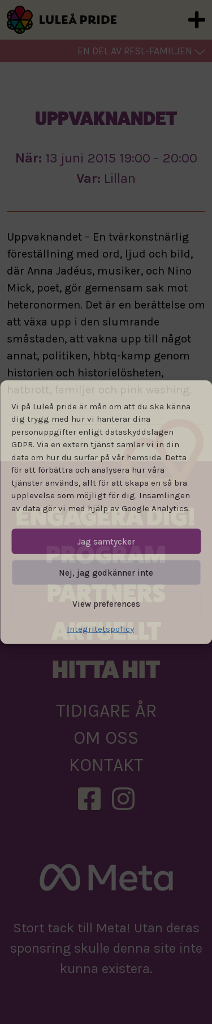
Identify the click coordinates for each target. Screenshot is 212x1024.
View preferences (106, 603)
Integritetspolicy (100, 629)
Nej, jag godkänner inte (106, 572)
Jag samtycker (106, 541)
